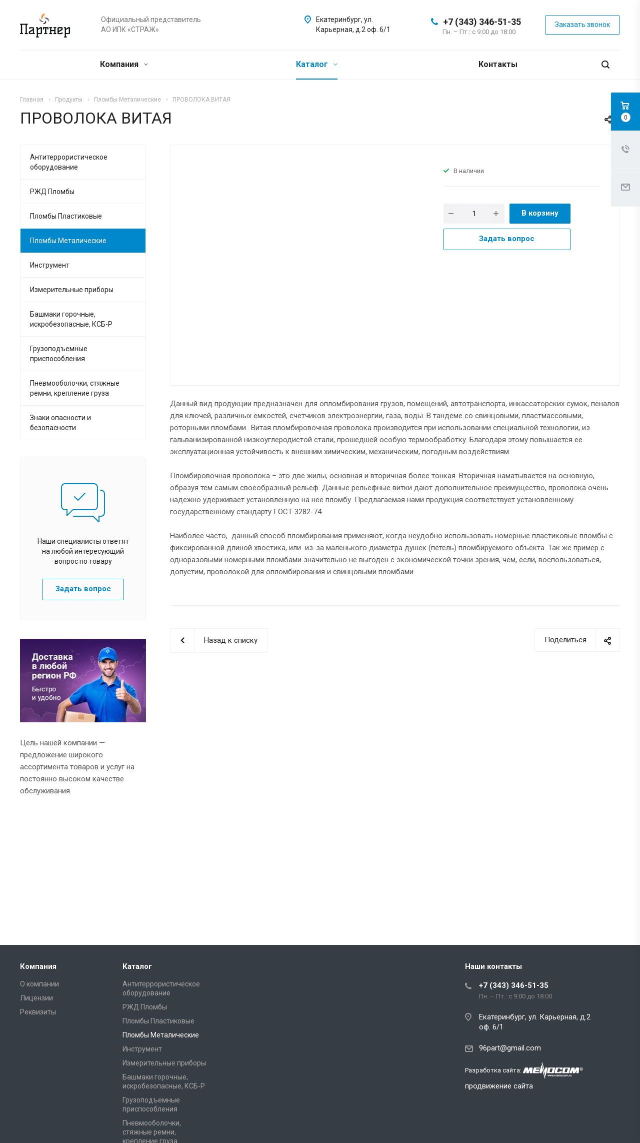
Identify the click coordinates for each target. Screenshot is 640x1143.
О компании (39, 984)
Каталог (317, 64)
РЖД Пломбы (52, 192)
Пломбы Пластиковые (66, 216)
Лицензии (36, 998)
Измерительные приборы (72, 290)
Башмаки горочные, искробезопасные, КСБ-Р (71, 319)
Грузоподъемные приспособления (59, 354)
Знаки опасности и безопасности (60, 423)
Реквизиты (38, 1012)
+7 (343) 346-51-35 (482, 22)
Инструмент (50, 265)
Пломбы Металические (68, 241)
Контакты (498, 64)
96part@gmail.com (510, 1047)
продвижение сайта (499, 1085)
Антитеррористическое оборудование (69, 162)
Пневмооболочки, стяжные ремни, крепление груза (75, 388)
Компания (124, 64)
